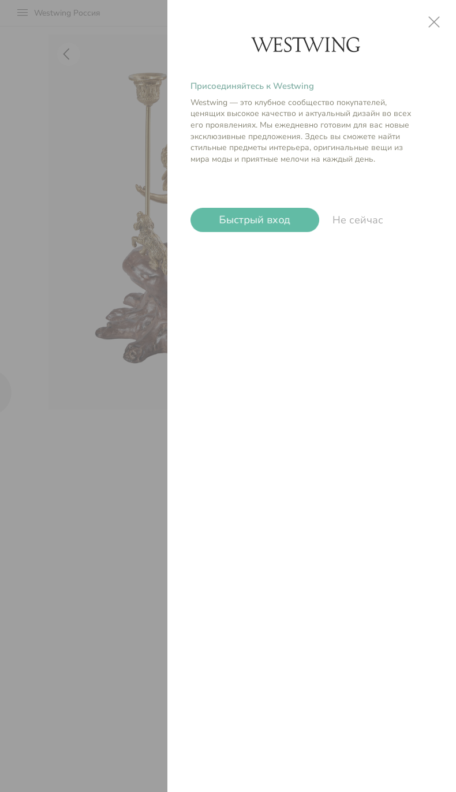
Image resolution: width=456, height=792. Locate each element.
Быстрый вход (254, 220)
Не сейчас (357, 220)
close (434, 22)
